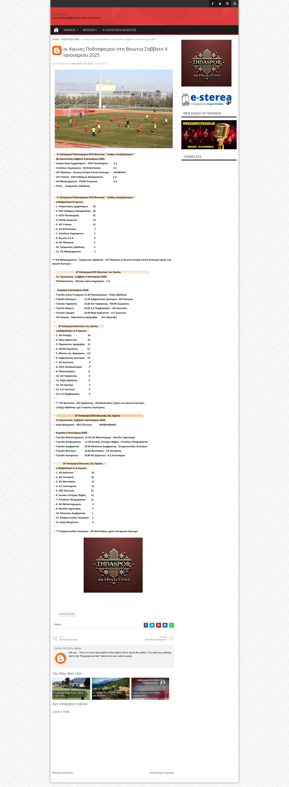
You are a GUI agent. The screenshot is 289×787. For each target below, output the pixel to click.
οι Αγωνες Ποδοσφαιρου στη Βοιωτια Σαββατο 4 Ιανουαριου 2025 (115, 52)
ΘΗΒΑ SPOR (59, 14)
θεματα (70, 30)
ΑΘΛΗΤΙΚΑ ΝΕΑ (67, 614)
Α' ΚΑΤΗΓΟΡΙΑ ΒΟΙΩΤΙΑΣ (119, 30)
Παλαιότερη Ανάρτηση (162, 772)
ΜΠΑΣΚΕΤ (90, 30)
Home (56, 29)
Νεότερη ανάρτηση (62, 772)
